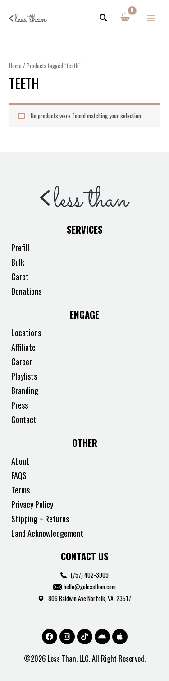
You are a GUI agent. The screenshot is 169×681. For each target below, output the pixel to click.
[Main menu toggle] (151, 18)
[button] (104, 18)
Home (15, 65)
